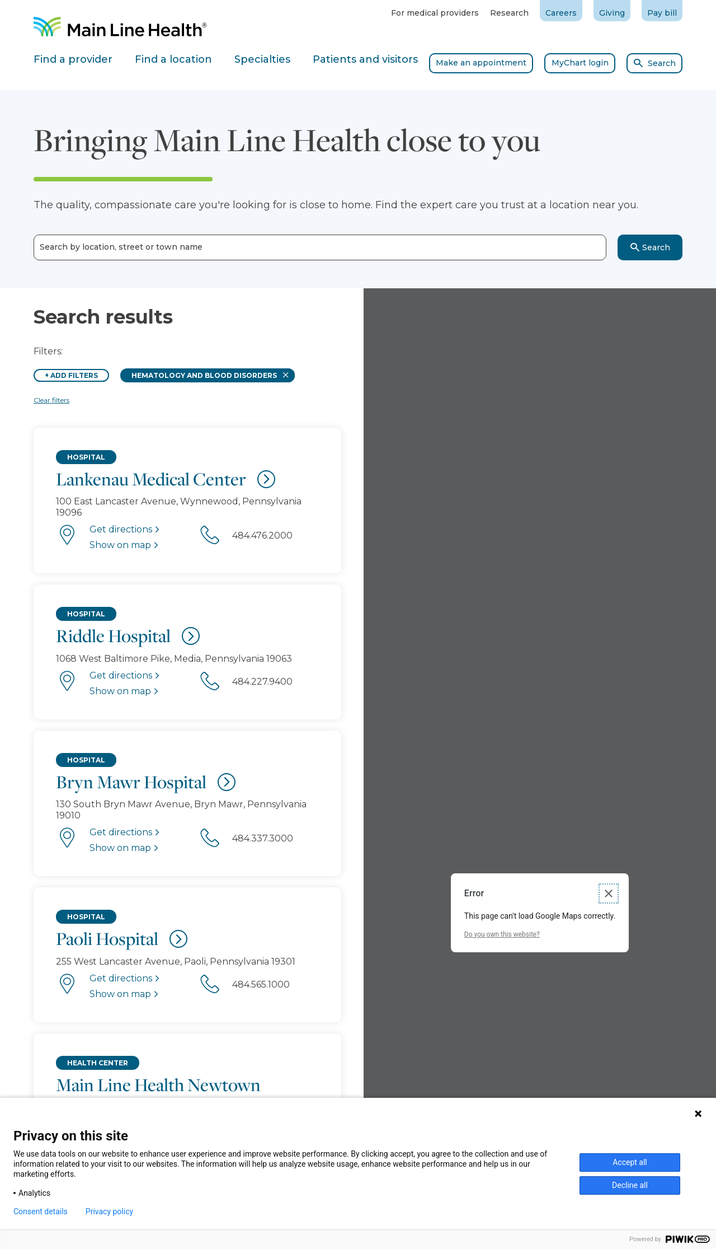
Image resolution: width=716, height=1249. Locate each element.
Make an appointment (481, 63)
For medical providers (435, 13)
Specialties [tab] (262, 59)
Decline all (630, 1185)
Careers (561, 13)
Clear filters (51, 400)
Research (509, 13)
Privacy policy (109, 1211)
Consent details (40, 1211)
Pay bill (662, 13)
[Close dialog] (608, 893)
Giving (612, 13)
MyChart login (580, 63)
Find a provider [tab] (73, 59)
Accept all (630, 1162)
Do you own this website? (502, 934)
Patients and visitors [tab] (365, 59)
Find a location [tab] (173, 59)
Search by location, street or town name (121, 247)
